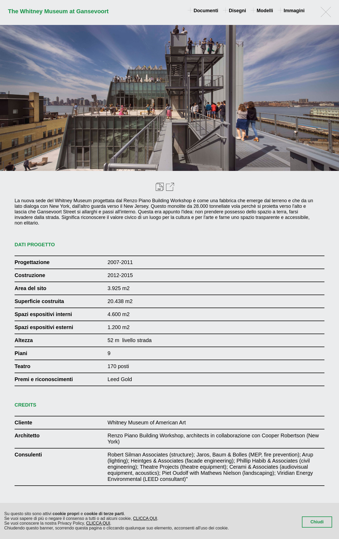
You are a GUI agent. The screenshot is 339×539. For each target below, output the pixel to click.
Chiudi (317, 522)
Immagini (291, 10)
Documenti (203, 10)
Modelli (262, 10)
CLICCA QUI (145, 518)
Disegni (235, 10)
